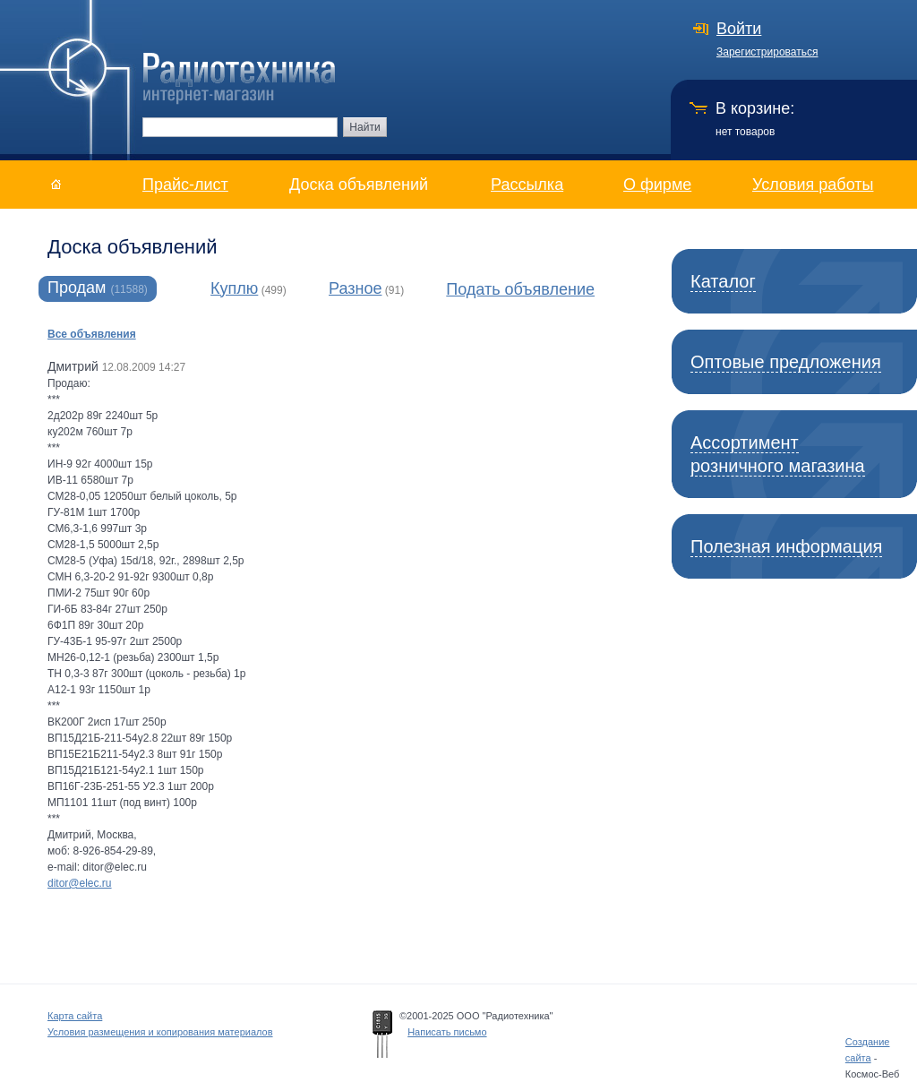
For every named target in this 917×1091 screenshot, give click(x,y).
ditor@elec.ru (79, 883)
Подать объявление (520, 289)
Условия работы (812, 184)
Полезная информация (786, 546)
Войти (738, 29)
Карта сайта (74, 1015)
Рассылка (527, 184)
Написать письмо (446, 1032)
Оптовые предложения (785, 362)
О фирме (657, 184)
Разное (355, 288)
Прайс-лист (185, 184)
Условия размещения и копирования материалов (160, 1032)
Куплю (234, 288)
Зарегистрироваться (767, 52)
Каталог (723, 281)
